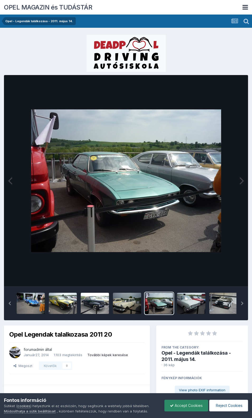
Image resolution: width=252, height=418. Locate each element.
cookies (23, 406)
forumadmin (34, 349)
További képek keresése (107, 355)
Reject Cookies (229, 405)
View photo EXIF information (202, 390)
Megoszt (22, 366)
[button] (10, 303)
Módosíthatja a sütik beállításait (30, 411)
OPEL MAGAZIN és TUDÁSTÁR (48, 7)
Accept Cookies (186, 405)
